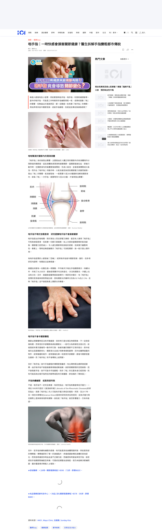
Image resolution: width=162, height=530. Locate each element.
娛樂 (36, 32)
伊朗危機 (61, 32)
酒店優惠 (44, 32)
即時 (53, 32)
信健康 (57, 520)
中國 (91, 32)
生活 (104, 32)
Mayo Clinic (48, 520)
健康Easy (37, 40)
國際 (84, 32)
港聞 (29, 32)
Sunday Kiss (66, 520)
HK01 (39, 520)
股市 (97, 32)
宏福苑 (70, 32)
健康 (29, 40)
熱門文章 (100, 59)
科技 (110, 32)
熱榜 (77, 32)
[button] (123, 49)
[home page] (21, 33)
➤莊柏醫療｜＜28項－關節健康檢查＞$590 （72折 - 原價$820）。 (55, 470)
